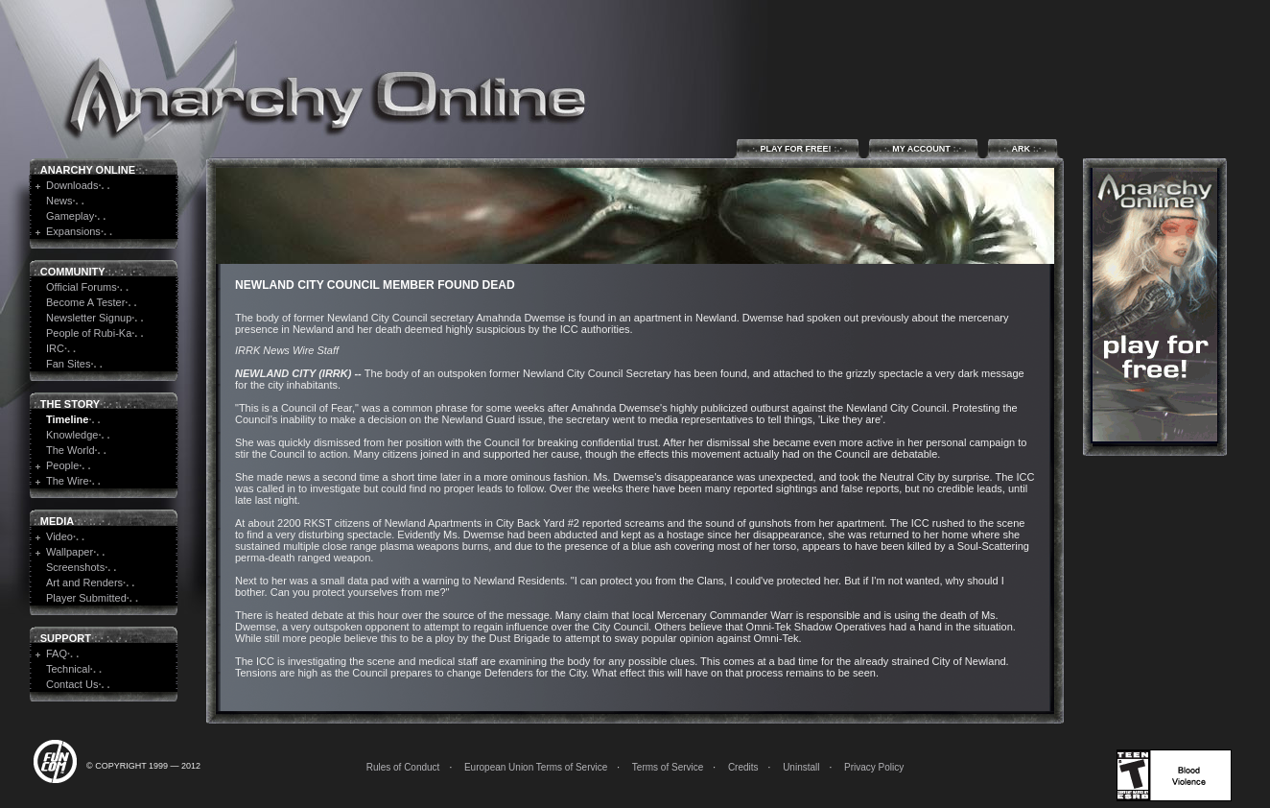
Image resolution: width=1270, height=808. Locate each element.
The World (70, 450)
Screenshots (75, 567)
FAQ (56, 653)
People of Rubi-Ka (88, 333)
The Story (70, 404)
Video (59, 536)
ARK (1023, 148)
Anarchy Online (87, 170)
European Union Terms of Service (535, 767)
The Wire (67, 481)
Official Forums (81, 287)
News (59, 200)
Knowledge (72, 434)
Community (73, 271)
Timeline (67, 419)
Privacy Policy (874, 767)
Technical (68, 669)
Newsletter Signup (88, 317)
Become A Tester (85, 302)
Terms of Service (667, 767)
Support (65, 638)
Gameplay (70, 216)
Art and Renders (84, 582)
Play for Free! (797, 148)
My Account (923, 148)
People (62, 465)
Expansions (73, 231)
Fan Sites (68, 363)
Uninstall (801, 767)
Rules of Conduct (403, 767)
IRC (55, 348)
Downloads (72, 185)
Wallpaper (69, 552)
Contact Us (72, 684)
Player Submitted (86, 598)
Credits (743, 767)
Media (57, 521)
